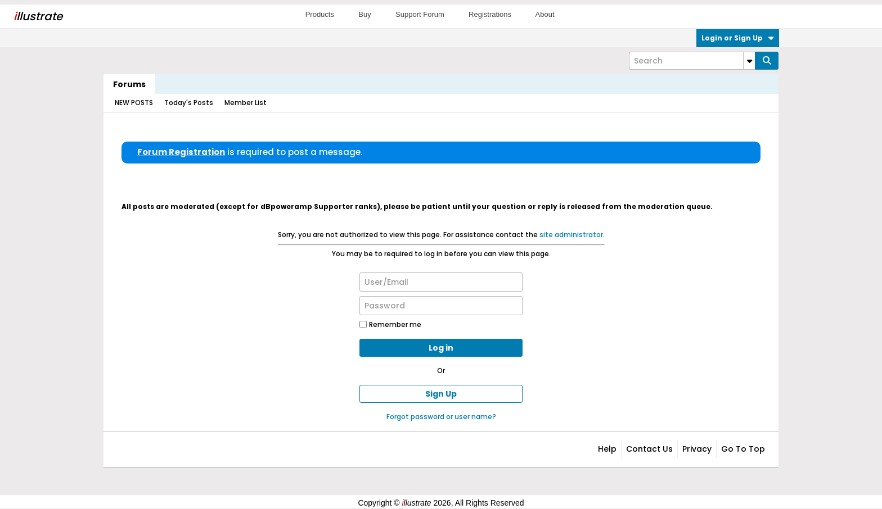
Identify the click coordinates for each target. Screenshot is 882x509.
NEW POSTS (134, 102)
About (545, 14)
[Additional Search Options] (749, 61)
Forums (129, 84)
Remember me (390, 324)
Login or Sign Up (737, 38)
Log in (441, 347)
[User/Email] (441, 282)
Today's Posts (188, 102)
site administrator (571, 234)
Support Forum (419, 14)
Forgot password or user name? (441, 416)
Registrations (490, 14)
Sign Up (441, 393)
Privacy (697, 449)
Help (607, 449)
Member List (245, 102)
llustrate (38, 16)
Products (319, 14)
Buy (364, 14)
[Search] (692, 61)
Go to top (743, 449)
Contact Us (649, 449)
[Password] (441, 305)
